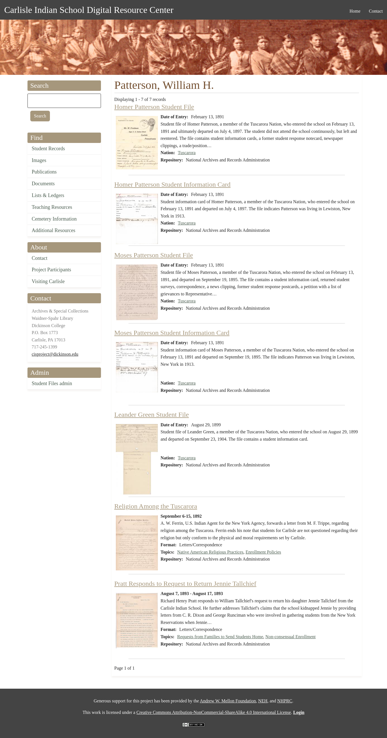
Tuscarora (186, 152)
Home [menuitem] (354, 11)
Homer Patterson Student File (154, 106)
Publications (44, 172)
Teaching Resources (52, 207)
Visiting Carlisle (48, 281)
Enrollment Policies (263, 552)
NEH (263, 700)
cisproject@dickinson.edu (55, 354)
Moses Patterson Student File (153, 255)
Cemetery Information (54, 219)
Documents (43, 183)
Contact (39, 258)
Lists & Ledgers (48, 195)
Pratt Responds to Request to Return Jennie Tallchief (185, 583)
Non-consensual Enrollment (290, 636)
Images (39, 160)
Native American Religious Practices (210, 552)
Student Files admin (52, 383)
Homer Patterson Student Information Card (172, 184)
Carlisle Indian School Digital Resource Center (88, 10)
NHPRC (284, 700)
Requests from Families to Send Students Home (220, 636)
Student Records (48, 148)
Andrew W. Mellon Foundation (228, 700)
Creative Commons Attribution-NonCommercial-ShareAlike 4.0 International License (213, 712)
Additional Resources (53, 230)
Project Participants (51, 269)
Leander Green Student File (151, 414)
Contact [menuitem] (376, 11)
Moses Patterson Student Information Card (172, 332)
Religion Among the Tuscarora (155, 506)
